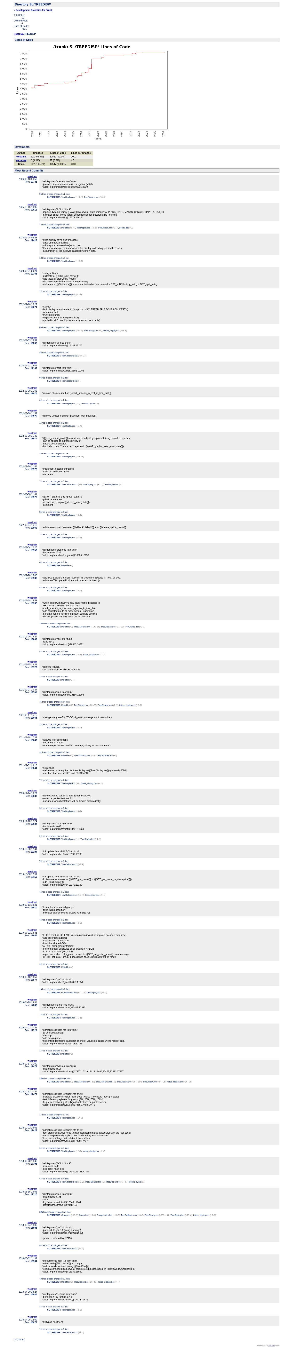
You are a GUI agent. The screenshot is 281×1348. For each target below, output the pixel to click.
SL (21, 34)
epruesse (21, 160)
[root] (17, 34)
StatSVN (271, 1345)
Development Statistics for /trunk (34, 10)
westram (21, 156)
